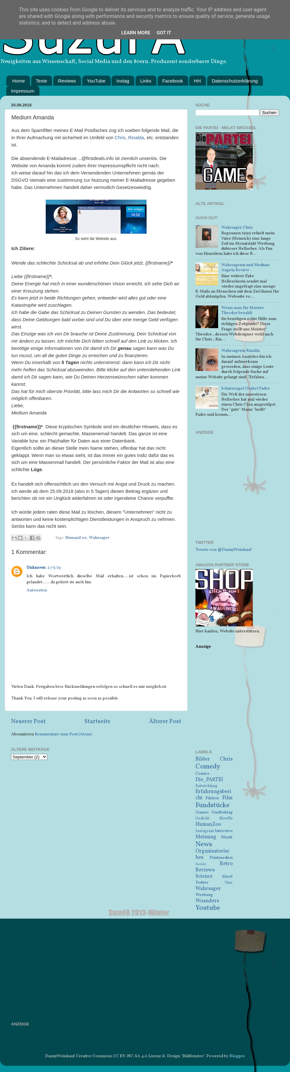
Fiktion (212, 798)
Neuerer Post (28, 721)
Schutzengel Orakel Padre (245, 388)
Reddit (200, 864)
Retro (226, 863)
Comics (202, 774)
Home (18, 80)
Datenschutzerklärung (235, 80)
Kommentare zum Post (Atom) (63, 734)
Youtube (207, 908)
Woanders (207, 901)
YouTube (96, 80)
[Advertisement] (237, 491)
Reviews (67, 80)
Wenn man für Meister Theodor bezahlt (242, 310)
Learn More (135, 33)
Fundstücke (212, 805)
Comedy (207, 767)
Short (227, 877)
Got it (164, 33)
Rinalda (136, 137)
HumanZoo (76, 538)
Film (227, 798)
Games (202, 812)
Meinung (205, 837)
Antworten (36, 590)
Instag (122, 80)
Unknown (35, 568)
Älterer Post (165, 721)
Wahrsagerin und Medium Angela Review (245, 267)
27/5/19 (54, 568)
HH (197, 80)
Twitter (201, 883)
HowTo (226, 818)
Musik (227, 837)
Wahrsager (99, 538)
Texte (41, 80)
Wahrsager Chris (237, 228)
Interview (224, 831)
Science (203, 876)
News (203, 844)
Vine (229, 882)
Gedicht (202, 818)
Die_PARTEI (209, 779)
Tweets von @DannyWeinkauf (223, 550)
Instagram (204, 831)
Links (145, 80)
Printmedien (221, 858)
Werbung (204, 895)
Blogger (236, 1056)
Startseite (97, 721)
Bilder (202, 759)
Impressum (22, 91)
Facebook (172, 80)
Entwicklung (206, 786)
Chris (120, 137)
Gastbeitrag (222, 812)
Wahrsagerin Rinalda (240, 351)
